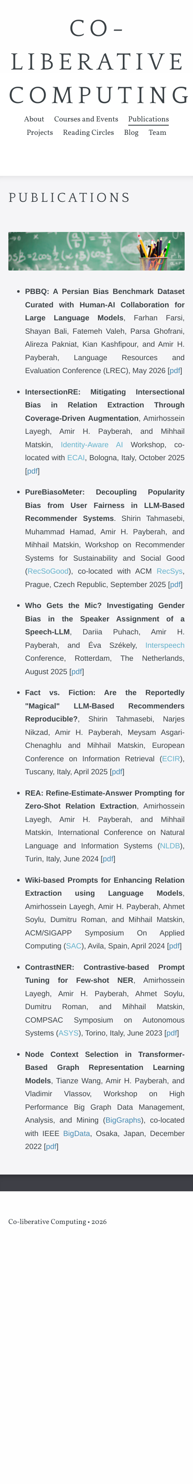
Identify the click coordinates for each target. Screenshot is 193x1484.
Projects (40, 133)
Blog (131, 133)
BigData (76, 1133)
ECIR (171, 759)
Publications (148, 119)
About (34, 119)
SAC (73, 946)
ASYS (68, 1033)
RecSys (170, 571)
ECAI (76, 457)
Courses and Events (86, 119)
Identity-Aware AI (92, 445)
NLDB (170, 846)
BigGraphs (123, 1120)
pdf (175, 370)
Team (158, 133)
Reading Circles (88, 133)
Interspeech (165, 645)
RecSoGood (48, 571)
